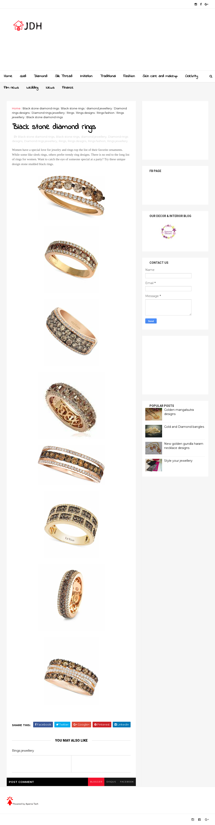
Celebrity (191, 76)
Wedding (32, 88)
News (50, 88)
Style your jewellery (178, 461)
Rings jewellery (117, 141)
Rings (70, 112)
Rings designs (85, 112)
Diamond (40, 76)
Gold (23, 76)
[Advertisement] (131, 41)
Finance (67, 88)
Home (8, 76)
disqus (111, 781)
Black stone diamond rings (41, 108)
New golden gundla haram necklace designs (183, 446)
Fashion (129, 76)
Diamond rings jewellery (48, 112)
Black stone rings (72, 108)
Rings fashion (105, 112)
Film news (11, 88)
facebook (127, 781)
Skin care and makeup (160, 76)
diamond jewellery (99, 108)
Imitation (86, 76)
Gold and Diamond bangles (184, 427)
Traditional (107, 76)
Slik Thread (63, 76)
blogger (96, 781)
